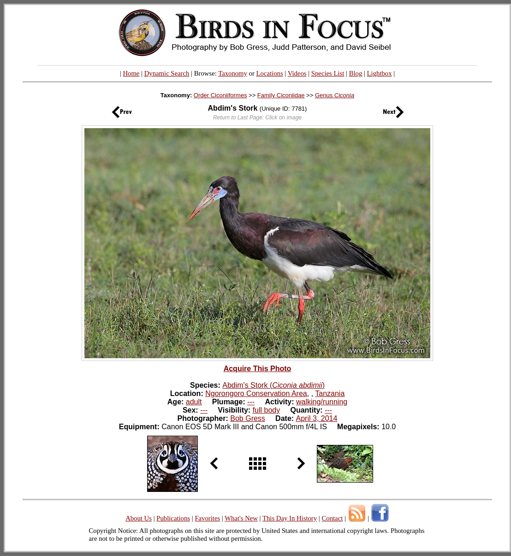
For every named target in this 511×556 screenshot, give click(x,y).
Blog (355, 73)
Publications (173, 518)
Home (131, 73)
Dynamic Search (167, 73)
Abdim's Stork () (273, 385)
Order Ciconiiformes (220, 95)
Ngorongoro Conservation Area (256, 393)
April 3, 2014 (317, 418)
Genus (334, 95)
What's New (241, 518)
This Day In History (289, 518)
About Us (138, 518)
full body (266, 410)
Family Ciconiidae (281, 95)
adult (194, 402)
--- (251, 402)
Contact (332, 518)
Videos (297, 73)
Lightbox (379, 73)
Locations (269, 73)
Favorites (207, 518)
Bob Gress (247, 418)
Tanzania (330, 393)
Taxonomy (232, 73)
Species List (328, 73)
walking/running (321, 402)
